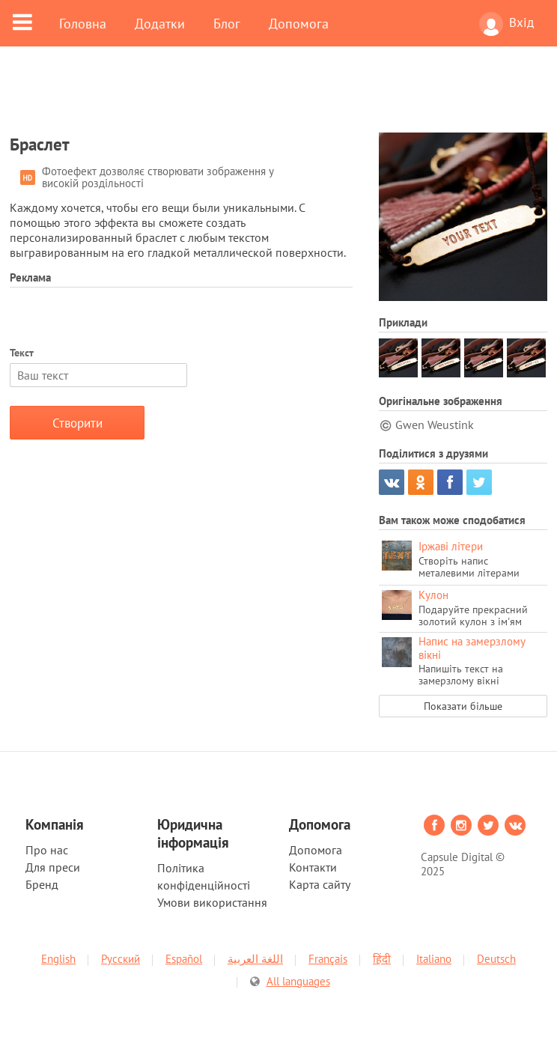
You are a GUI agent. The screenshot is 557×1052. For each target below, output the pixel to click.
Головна (82, 23)
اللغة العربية (255, 959)
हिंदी (382, 959)
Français (327, 959)
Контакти (313, 867)
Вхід (506, 24)
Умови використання (212, 902)
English (58, 959)
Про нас (46, 849)
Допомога (299, 23)
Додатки (160, 23)
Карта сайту (319, 884)
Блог (226, 23)
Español (183, 959)
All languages (298, 981)
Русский (120, 959)
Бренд (41, 884)
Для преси (52, 867)
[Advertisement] (278, 98)
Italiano (433, 959)
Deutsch (496, 959)
